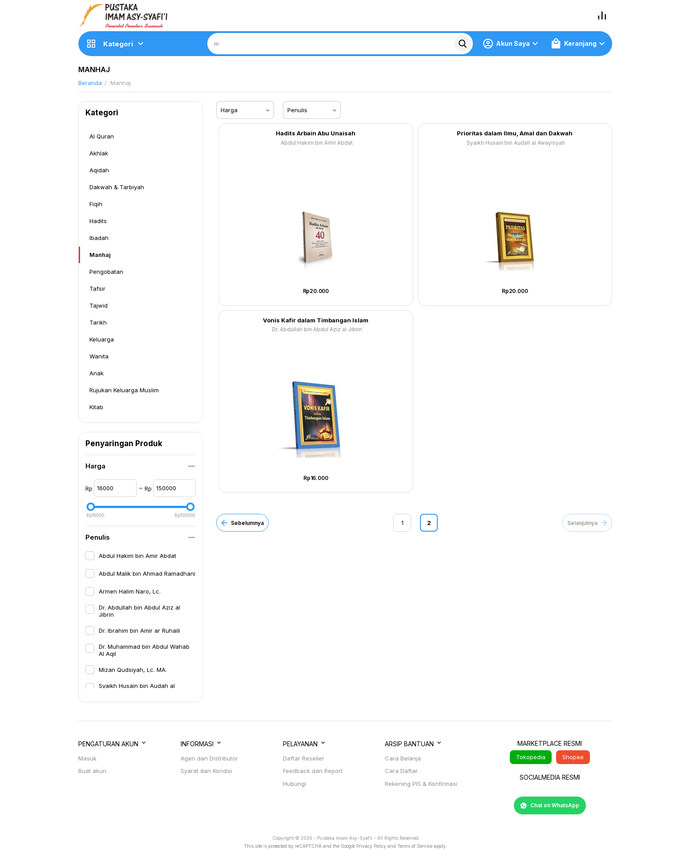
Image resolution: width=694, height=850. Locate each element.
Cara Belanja (403, 758)
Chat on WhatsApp (549, 805)
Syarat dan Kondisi (206, 770)
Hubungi (294, 783)
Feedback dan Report (313, 770)
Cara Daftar (401, 770)
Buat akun (92, 770)
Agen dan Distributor (209, 758)
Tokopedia (530, 757)
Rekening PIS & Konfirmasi (421, 783)
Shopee (573, 757)
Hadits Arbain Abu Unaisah (315, 133)
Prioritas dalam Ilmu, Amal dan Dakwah (515, 133)
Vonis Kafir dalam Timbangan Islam (315, 320)
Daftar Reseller (303, 758)
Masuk (87, 758)
